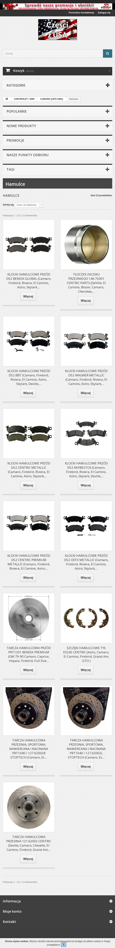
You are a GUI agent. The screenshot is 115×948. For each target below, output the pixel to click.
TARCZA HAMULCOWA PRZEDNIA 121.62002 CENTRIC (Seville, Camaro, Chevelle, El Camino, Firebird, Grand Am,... (28, 843)
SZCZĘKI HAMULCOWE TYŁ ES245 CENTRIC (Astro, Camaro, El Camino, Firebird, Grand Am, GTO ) (86, 654)
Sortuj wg (8, 204)
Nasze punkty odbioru (27, 155)
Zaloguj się (104, 12)
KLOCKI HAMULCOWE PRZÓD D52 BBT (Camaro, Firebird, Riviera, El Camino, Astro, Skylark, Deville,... (28, 377)
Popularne (16, 111)
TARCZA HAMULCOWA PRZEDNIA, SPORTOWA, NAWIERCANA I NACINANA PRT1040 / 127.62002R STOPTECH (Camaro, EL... (28, 748)
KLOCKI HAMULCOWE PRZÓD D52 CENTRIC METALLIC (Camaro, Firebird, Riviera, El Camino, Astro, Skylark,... (28, 469)
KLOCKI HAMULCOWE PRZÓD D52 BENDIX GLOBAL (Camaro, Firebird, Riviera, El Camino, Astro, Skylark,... (28, 280)
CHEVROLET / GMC (24, 99)
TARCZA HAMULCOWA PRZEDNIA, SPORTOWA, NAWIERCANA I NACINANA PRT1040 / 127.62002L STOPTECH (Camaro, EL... (86, 748)
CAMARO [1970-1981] (51, 99)
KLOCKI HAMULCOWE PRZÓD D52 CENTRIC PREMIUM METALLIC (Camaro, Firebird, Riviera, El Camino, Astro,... (28, 562)
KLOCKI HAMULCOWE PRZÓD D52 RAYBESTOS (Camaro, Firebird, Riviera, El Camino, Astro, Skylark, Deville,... (86, 469)
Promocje (15, 140)
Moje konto (12, 911)
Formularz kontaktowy (81, 12)
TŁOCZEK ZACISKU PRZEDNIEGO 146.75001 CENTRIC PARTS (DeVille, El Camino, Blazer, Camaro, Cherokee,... (86, 283)
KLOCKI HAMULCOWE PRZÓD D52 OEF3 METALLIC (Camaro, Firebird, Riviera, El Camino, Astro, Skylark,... (86, 562)
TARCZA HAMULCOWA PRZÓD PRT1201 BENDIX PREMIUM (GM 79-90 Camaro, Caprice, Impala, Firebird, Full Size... (29, 654)
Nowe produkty (21, 126)
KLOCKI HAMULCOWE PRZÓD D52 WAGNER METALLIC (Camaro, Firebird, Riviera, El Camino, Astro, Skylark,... (86, 377)
